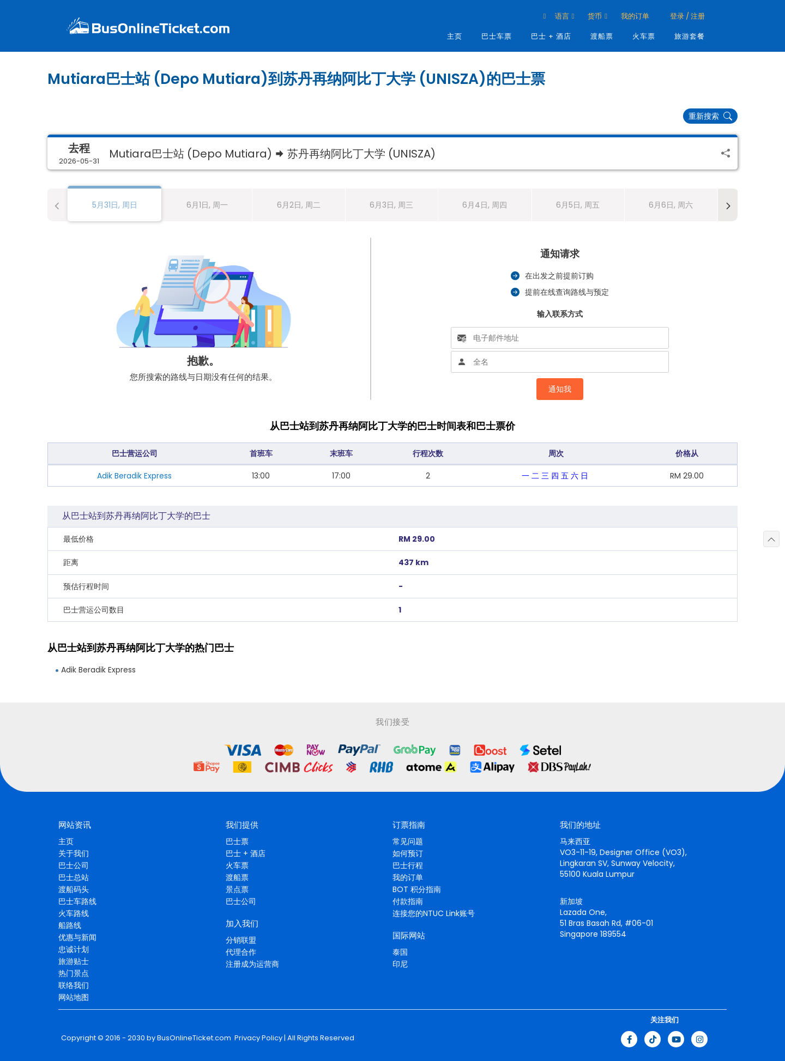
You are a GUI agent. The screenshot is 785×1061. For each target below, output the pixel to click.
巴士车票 (496, 36)
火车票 (643, 36)
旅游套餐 (689, 36)
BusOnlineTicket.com (194, 1038)
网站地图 (73, 997)
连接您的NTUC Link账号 (433, 913)
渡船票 (601, 36)
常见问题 (407, 841)
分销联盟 (241, 940)
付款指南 (407, 901)
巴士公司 (73, 865)
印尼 (400, 964)
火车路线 (73, 913)
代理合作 (241, 952)
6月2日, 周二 (299, 204)
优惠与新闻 (77, 937)
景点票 (237, 889)
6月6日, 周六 (671, 204)
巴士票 (237, 841)
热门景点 (73, 973)
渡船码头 (73, 889)
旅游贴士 (73, 961)
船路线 (69, 925)
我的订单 (635, 16)
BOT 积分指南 (416, 889)
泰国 (400, 952)
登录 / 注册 (686, 16)
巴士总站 (73, 877)
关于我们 (73, 853)
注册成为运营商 (252, 964)
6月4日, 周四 (484, 204)
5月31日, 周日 (114, 204)
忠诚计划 (73, 949)
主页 (454, 36)
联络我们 (73, 985)
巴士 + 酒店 (551, 36)
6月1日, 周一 (207, 204)
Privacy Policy (257, 1038)
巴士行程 (407, 865)
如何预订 (407, 853)
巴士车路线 (77, 901)
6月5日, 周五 (578, 204)
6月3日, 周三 (391, 204)
